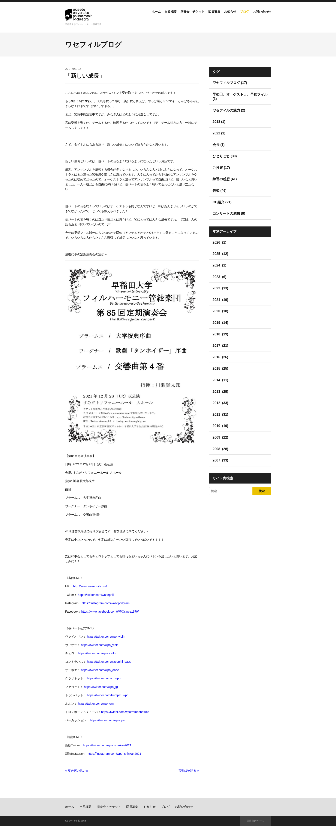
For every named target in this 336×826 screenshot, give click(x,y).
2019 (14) (220, 322)
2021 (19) (220, 300)
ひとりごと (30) (225, 156)
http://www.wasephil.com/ (90, 586)
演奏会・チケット (181, 16)
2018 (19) (220, 334)
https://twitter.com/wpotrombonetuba (125, 712)
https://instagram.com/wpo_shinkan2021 (114, 753)
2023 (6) (219, 277)
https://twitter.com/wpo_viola (99, 645)
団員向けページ (255, 820)
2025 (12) (220, 254)
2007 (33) (220, 460)
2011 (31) (220, 414)
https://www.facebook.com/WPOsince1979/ (110, 611)
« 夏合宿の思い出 (77, 770)
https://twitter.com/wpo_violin (106, 636)
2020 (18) (220, 311)
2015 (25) (220, 368)
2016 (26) (220, 357)
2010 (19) (220, 426)
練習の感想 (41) (225, 179)
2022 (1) (219, 133)
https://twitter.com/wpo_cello (97, 653)
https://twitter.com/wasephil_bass (109, 661)
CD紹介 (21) (222, 202)
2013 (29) (220, 391)
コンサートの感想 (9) (229, 213)
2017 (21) (220, 345)
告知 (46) (219, 190)
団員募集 (206, 16)
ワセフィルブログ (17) (230, 83)
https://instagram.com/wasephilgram (105, 603)
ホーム (140, 16)
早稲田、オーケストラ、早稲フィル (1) (240, 96)
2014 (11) (220, 380)
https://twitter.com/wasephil (96, 595)
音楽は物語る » (188, 770)
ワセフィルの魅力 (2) (229, 110)
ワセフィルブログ (93, 44)
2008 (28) (220, 449)
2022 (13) (220, 288)
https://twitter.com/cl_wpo (103, 678)
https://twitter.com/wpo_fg (101, 687)
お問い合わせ (260, 16)
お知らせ (224, 16)
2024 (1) (219, 265)
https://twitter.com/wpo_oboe (100, 670)
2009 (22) (220, 437)
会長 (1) (219, 145)
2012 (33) (220, 403)
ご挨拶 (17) (221, 168)
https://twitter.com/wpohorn (96, 703)
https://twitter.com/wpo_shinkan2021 (107, 745)
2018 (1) (219, 122)
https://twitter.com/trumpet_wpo (108, 695)
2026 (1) (219, 242)
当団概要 (156, 16)
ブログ (241, 16)
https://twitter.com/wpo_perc (108, 720)
